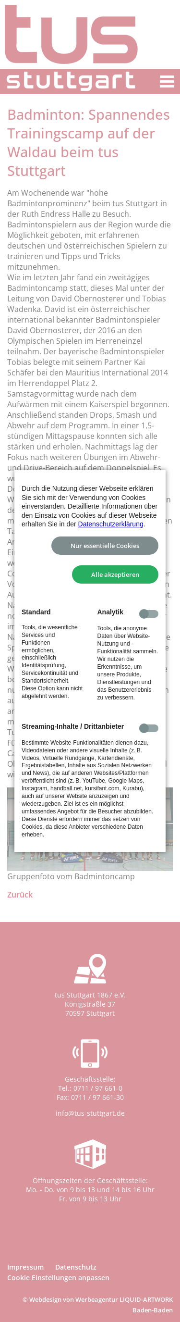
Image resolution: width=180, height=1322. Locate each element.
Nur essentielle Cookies (105, 545)
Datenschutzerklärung (111, 524)
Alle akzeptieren (115, 574)
